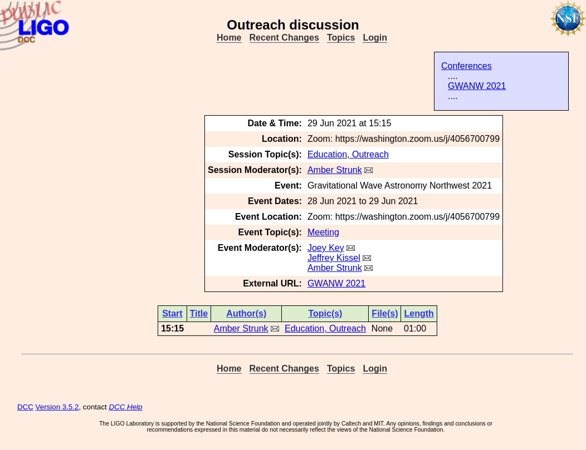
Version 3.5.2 (57, 407)
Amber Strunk (334, 170)
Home (229, 37)
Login (375, 37)
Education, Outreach (348, 154)
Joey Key (325, 248)
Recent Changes (284, 37)
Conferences (466, 66)
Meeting (323, 232)
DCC (25, 407)
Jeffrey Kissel (333, 258)
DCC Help (126, 407)
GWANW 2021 (477, 86)
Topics (341, 37)
